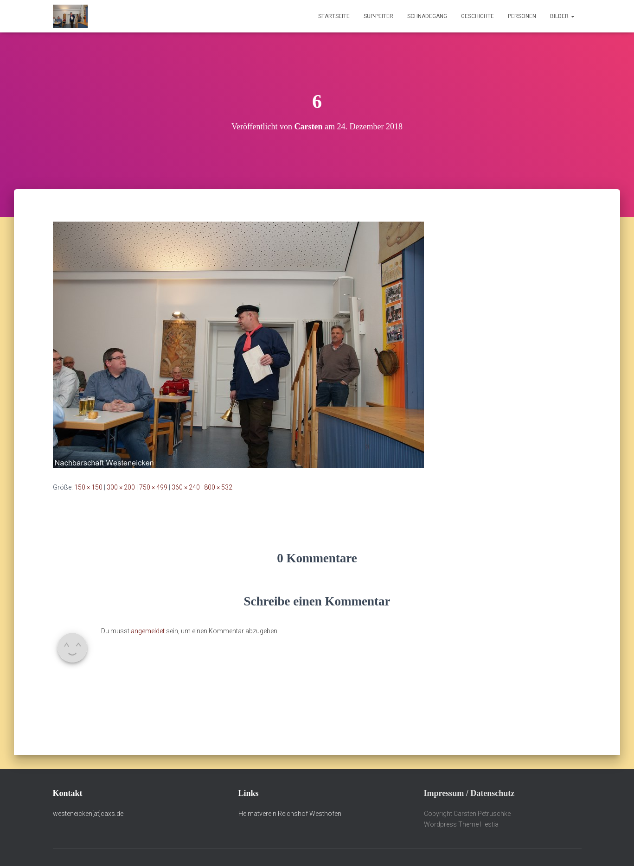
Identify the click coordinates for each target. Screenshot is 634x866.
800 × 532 (218, 487)
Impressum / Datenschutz (469, 793)
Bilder (562, 16)
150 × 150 (88, 487)
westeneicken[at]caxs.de (88, 813)
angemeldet (148, 631)
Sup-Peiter (378, 16)
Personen (522, 16)
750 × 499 (153, 487)
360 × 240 (186, 487)
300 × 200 (121, 487)
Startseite (334, 16)
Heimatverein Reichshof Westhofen (289, 813)
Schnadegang (427, 16)
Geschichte (477, 16)
